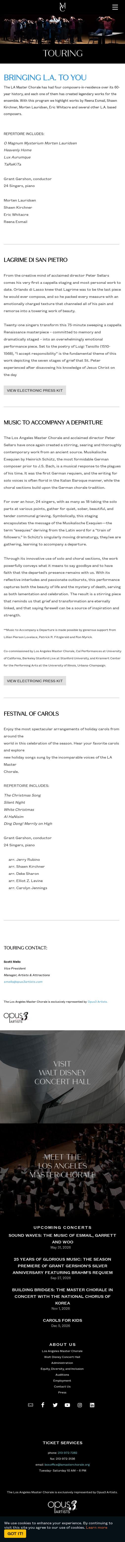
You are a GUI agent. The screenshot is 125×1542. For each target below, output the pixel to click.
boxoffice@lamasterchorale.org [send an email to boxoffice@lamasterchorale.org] (67, 1464)
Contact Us (62, 1386)
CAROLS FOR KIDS (62, 1320)
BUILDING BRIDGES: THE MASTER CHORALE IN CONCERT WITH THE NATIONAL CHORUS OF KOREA (62, 1296)
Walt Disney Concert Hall (62, 1357)
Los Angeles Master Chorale (62, 1351)
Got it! (15, 1533)
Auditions (62, 1374)
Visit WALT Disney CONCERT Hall (63, 1073)
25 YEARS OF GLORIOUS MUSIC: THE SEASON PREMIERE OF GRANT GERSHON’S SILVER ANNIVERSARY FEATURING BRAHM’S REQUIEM (63, 1265)
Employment (62, 1380)
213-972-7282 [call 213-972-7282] (67, 1453)
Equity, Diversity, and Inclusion (62, 1369)
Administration (62, 1363)
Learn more (96, 1527)
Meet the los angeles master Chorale (62, 1166)
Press (62, 1392)
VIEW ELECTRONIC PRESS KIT (35, 390)
